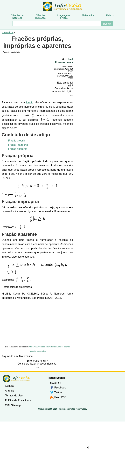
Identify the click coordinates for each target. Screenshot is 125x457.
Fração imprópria (18, 144)
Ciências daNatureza (17, 16)
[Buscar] (57, 23)
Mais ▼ (110, 15)
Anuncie (9, 390)
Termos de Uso (14, 395)
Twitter (58, 392)
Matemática (88, 15)
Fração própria (16, 140)
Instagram (55, 382)
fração (29, 102)
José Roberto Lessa (64, 61)
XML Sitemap (13, 405)
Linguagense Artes (63, 16)
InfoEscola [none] (16, 378)
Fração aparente (17, 149)
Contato (9, 385)
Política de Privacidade (18, 400)
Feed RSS (60, 397)
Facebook (60, 387)
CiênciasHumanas (40, 16)
